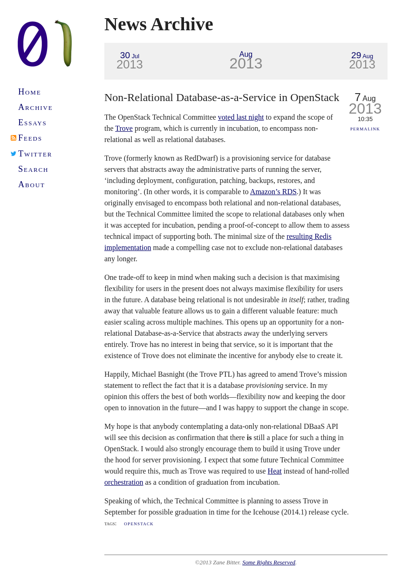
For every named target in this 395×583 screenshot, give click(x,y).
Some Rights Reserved (268, 562)
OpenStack (139, 523)
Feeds (30, 137)
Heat (275, 471)
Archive (35, 107)
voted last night (241, 117)
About (31, 184)
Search (33, 169)
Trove (124, 128)
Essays (32, 122)
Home (29, 91)
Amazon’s (273, 192)
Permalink (365, 128)
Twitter (35, 153)
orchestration (123, 482)
